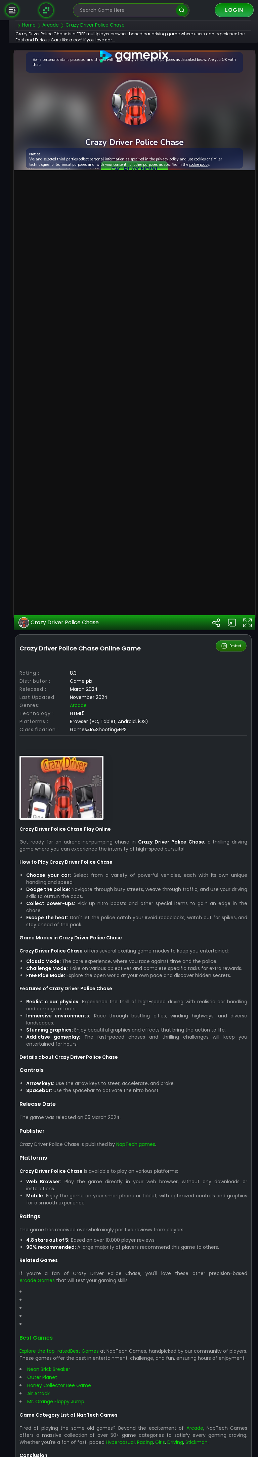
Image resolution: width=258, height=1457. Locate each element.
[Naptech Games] (46, 10)
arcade (91, 840)
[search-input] (126, 10)
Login (234, 10)
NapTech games (148, 1286)
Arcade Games (50, 1422)
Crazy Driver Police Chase (71, 757)
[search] (182, 10)
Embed (232, 781)
